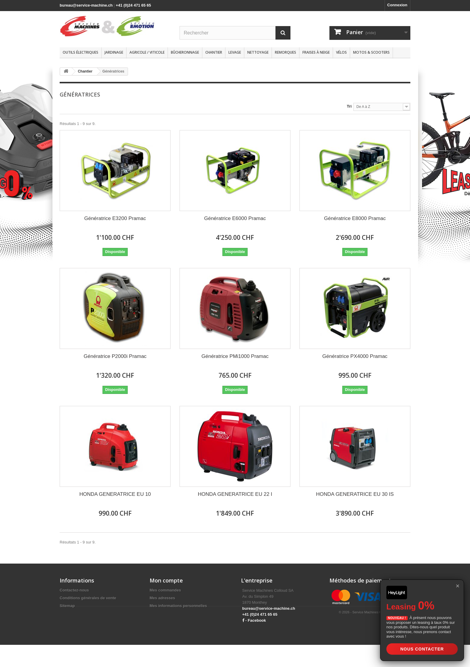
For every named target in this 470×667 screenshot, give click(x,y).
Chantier (213, 52)
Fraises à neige (316, 52)
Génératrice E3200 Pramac (115, 218)
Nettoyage (258, 52)
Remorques (285, 52)
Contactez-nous (74, 590)
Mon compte (166, 580)
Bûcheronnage (185, 52)
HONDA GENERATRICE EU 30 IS (355, 494)
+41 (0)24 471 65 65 (133, 5)
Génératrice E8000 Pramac (355, 218)
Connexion (397, 5)
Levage (234, 52)
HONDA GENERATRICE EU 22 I (235, 494)
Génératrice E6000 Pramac (235, 218)
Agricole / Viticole (147, 52)
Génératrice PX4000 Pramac (354, 356)
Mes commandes (165, 590)
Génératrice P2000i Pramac (115, 356)
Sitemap (67, 605)
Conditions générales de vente (88, 598)
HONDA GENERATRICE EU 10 (115, 494)
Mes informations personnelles (178, 605)
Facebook (257, 620)
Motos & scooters (371, 52)
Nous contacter (422, 649)
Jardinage (114, 52)
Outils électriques (80, 52)
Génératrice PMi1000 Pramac (235, 356)
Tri (349, 106)
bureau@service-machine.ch (86, 5)
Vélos (341, 52)
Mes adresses (162, 598)
